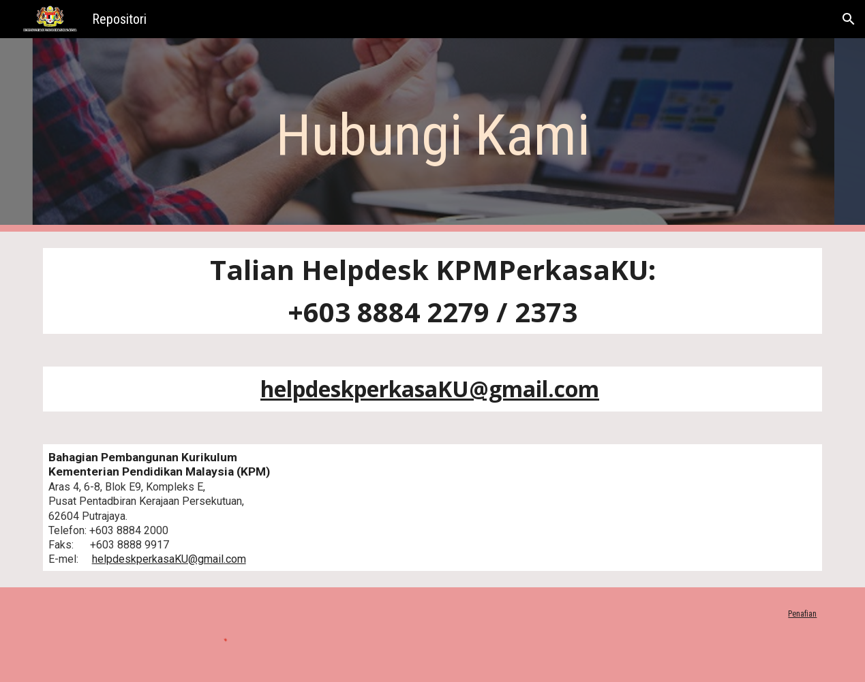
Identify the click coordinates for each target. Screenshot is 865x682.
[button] (848, 19)
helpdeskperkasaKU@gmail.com (169, 559)
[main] (432, 135)
